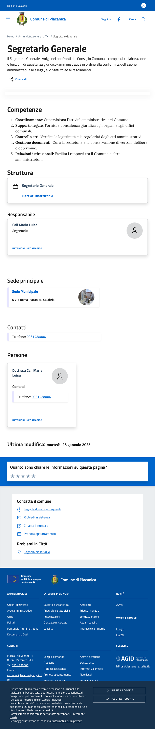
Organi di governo (17, 604)
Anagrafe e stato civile (57, 610)
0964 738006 (36, 337)
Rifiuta (119, 690)
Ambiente (85, 604)
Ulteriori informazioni (37, 196)
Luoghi (120, 629)
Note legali (86, 674)
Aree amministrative (19, 610)
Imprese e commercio (92, 628)
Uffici (46, 36)
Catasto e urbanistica (56, 604)
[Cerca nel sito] (143, 19)
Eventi (120, 635)
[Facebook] (117, 19)
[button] (17, 5)
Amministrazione (28, 36)
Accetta (119, 699)
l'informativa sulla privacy (66, 721)
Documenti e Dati (17, 634)
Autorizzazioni (52, 616)
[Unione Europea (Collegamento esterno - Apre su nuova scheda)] (25, 579)
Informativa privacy (91, 668)
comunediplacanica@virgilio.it (24, 675)
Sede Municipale (25, 291)
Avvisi (119, 604)
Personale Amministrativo (22, 628)
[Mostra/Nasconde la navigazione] (8, 18)
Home (10, 36)
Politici (11, 622)
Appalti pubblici (88, 622)
